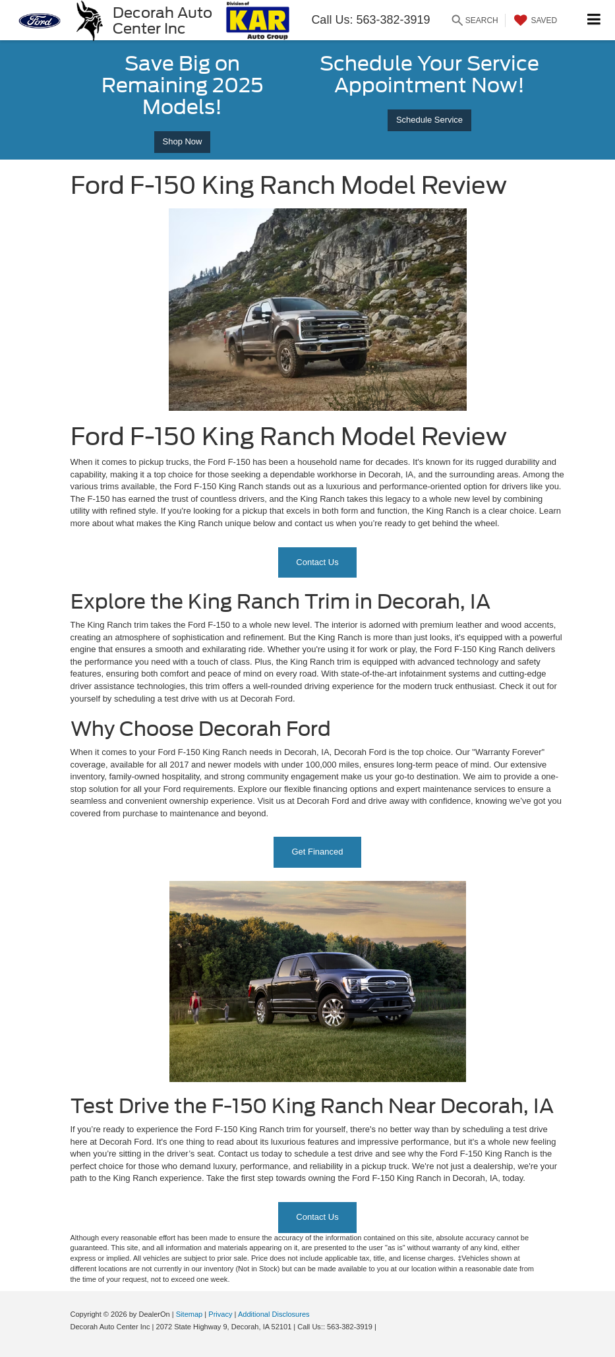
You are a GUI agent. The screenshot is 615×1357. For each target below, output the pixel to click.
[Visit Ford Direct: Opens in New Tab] (382, 1327)
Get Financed (317, 852)
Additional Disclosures (274, 1314)
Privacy (220, 1314)
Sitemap (189, 1314)
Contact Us (317, 562)
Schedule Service (429, 120)
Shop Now (182, 141)
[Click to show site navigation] (594, 20)
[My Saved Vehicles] (534, 20)
